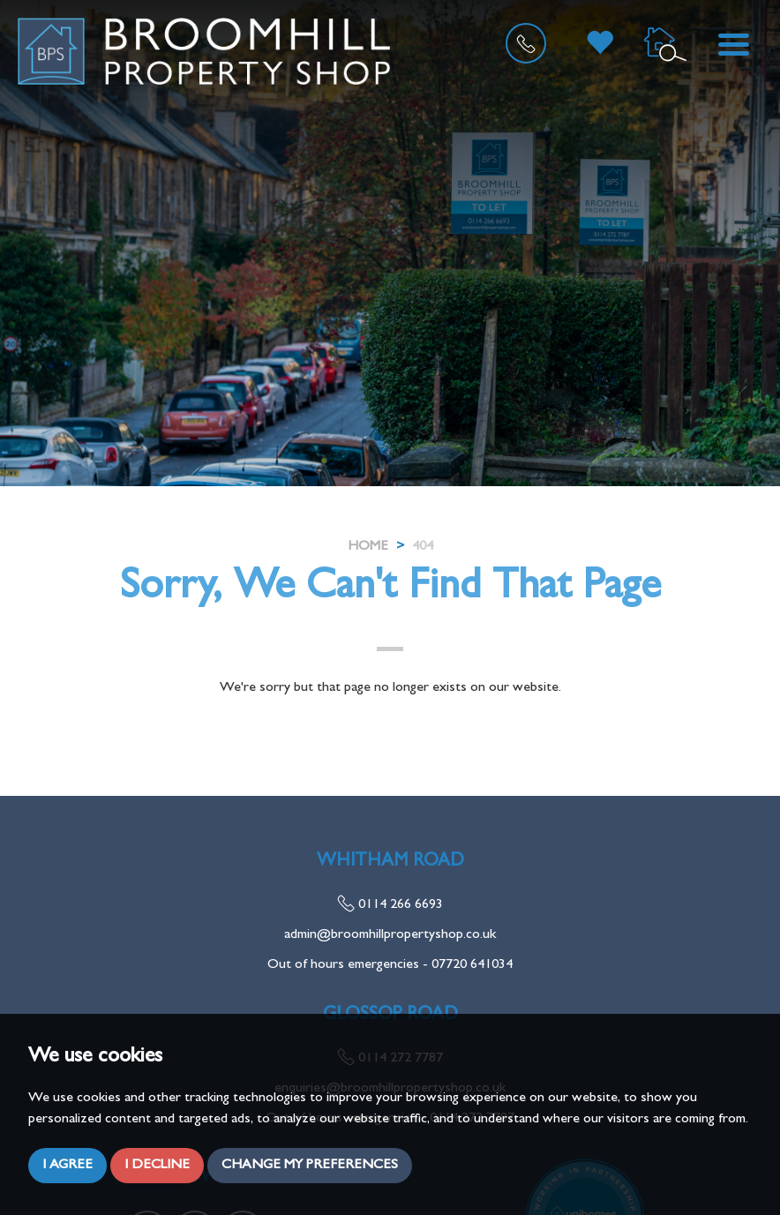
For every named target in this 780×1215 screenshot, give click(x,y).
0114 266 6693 (390, 905)
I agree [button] (67, 1166)
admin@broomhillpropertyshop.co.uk (390, 935)
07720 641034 (472, 965)
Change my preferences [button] (309, 1166)
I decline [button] (157, 1166)
